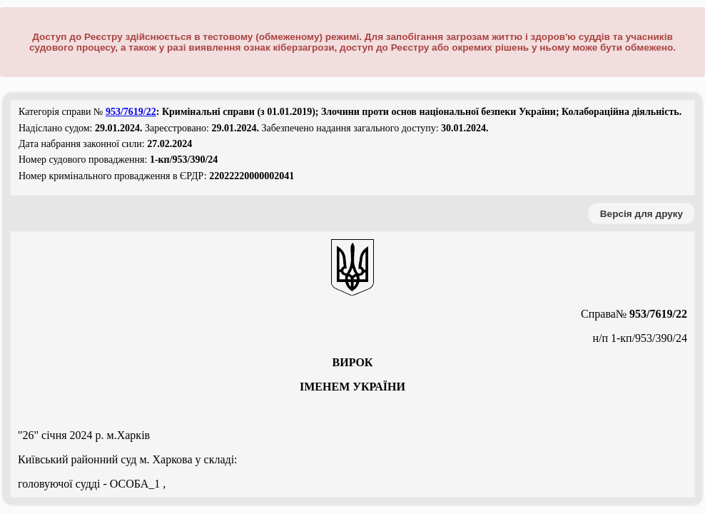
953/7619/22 (131, 111)
